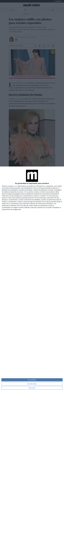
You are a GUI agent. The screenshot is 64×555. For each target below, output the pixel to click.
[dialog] (32, 360)
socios (15, 186)
